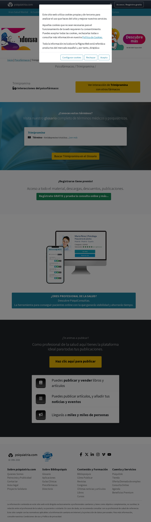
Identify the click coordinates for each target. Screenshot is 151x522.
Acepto (104, 57)
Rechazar (90, 57)
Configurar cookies (71, 57)
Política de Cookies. (92, 37)
